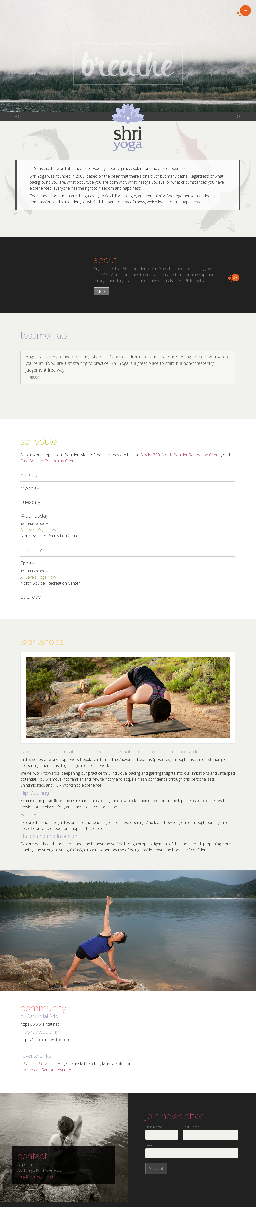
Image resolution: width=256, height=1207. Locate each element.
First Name (154, 1126)
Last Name (191, 1126)
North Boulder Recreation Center (191, 455)
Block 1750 (150, 455)
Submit (156, 1168)
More (101, 291)
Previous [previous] (11, 367)
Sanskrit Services (39, 1063)
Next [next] (244, 367)
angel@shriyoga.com (36, 1176)
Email (150, 1145)
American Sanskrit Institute (47, 1070)
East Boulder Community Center (48, 461)
